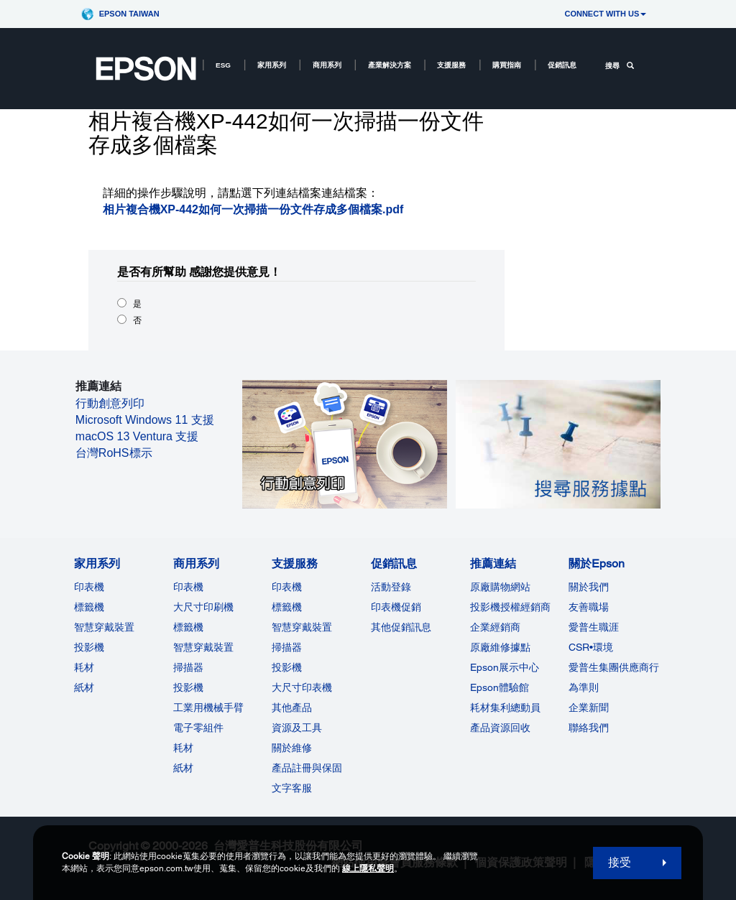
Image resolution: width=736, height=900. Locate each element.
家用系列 (271, 65)
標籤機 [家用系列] (89, 607)
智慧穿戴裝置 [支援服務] (302, 627)
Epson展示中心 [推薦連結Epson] (504, 667)
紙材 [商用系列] (183, 768)
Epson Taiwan (129, 13)
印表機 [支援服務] (287, 587)
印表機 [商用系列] (188, 587)
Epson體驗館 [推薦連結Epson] (499, 687)
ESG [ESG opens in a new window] (223, 65)
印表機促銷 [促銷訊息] (396, 607)
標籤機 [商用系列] (188, 627)
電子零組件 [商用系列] (198, 727)
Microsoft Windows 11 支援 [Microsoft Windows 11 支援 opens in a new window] (144, 420)
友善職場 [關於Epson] (589, 607)
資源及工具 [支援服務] (297, 727)
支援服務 (451, 65)
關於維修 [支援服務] (292, 747)
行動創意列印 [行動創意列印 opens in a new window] (109, 403)
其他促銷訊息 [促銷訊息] (401, 627)
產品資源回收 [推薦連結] (500, 727)
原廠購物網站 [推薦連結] (500, 587)
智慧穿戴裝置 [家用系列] (104, 627)
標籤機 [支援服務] (287, 607)
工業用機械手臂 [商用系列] (208, 707)
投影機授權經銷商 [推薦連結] (510, 607)
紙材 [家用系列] (84, 687)
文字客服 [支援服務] (292, 788)
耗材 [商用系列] (183, 747)
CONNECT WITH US (605, 13)
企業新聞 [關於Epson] (589, 707)
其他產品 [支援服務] (292, 707)
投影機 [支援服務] (287, 667)
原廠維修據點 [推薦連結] (500, 647)
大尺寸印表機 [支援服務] (302, 687)
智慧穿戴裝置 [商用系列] (203, 647)
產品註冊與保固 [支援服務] (307, 768)
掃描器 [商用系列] (188, 667)
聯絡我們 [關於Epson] (589, 727)
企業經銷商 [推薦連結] (495, 627)
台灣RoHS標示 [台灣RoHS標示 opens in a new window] (113, 453)
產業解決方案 (389, 65)
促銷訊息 (562, 65)
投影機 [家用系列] (89, 647)
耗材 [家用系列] (84, 667)
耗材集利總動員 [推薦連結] (505, 707)
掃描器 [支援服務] (287, 647)
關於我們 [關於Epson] (589, 587)
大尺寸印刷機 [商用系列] (203, 607)
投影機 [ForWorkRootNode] (188, 687)
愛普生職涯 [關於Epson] (594, 627)
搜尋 (619, 66)
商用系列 (327, 65)
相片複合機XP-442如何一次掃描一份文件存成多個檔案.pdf (253, 209)
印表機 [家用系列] (89, 587)
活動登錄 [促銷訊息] (391, 587)
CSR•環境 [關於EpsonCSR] (591, 647)
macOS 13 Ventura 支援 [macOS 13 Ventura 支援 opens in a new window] (137, 436)
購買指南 (506, 65)
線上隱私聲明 (368, 868)
